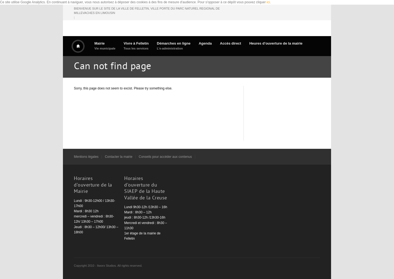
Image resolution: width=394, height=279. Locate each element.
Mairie (104, 45)
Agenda (205, 43)
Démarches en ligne (173, 45)
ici (268, 2)
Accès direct (230, 43)
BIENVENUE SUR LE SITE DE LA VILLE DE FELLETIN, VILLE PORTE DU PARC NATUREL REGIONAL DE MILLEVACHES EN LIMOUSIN (147, 11)
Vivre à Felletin (136, 45)
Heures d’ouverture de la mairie (275, 43)
